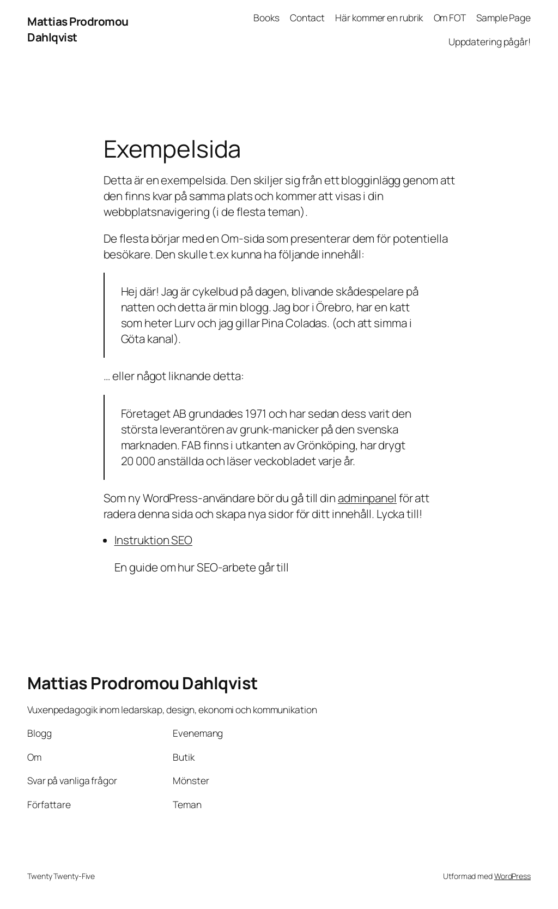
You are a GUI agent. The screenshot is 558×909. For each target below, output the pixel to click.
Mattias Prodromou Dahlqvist (142, 682)
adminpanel (367, 497)
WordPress (512, 876)
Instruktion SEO (153, 539)
